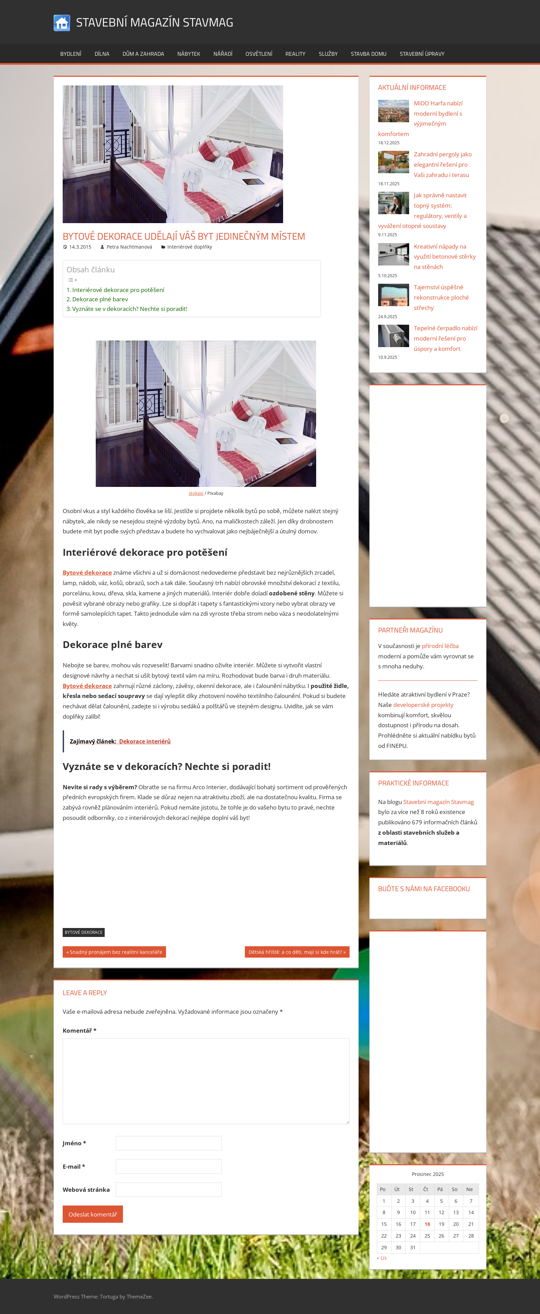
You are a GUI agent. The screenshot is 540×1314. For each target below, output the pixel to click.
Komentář (79, 1030)
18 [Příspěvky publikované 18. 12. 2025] (427, 1224)
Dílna (102, 54)
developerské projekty (423, 705)
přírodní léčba (440, 646)
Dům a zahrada (143, 54)
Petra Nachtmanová (129, 246)
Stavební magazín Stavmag (156, 21)
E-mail (74, 1166)
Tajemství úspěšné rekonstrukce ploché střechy (441, 297)
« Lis (382, 1257)
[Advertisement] (206, 880)
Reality (295, 54)
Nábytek (188, 54)
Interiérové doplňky (189, 246)
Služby (328, 54)
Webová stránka (86, 1189)
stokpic (196, 493)
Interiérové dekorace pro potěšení (118, 290)
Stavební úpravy (422, 54)
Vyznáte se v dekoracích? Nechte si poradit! (129, 309)
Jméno (74, 1143)
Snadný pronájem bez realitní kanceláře (116, 953)
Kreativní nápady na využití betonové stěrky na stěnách (445, 256)
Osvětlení (259, 54)
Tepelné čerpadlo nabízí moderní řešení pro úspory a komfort (445, 338)
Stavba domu (368, 54)
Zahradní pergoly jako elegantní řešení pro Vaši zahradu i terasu (443, 164)
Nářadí (223, 54)
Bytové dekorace (84, 932)
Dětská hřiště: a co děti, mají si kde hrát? (295, 953)
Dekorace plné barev (100, 299)
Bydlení (70, 54)
